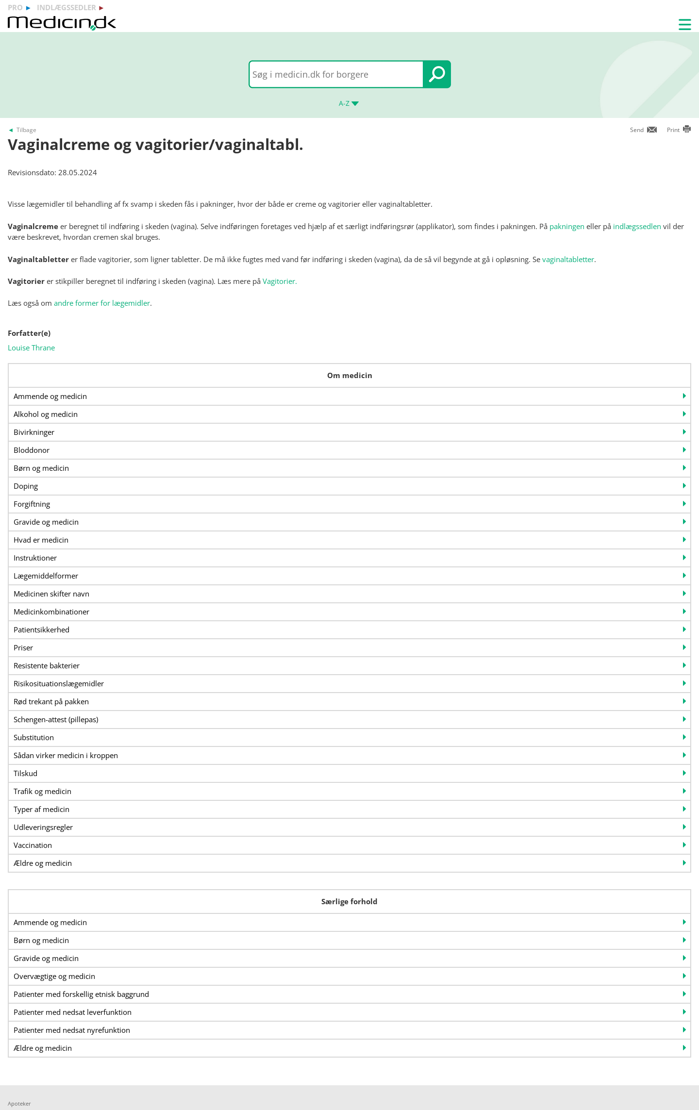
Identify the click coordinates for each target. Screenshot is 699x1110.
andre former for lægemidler (102, 303)
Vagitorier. (280, 281)
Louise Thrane (31, 347)
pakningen (566, 226)
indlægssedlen (637, 226)
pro (15, 7)
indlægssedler (66, 7)
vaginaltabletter (568, 259)
